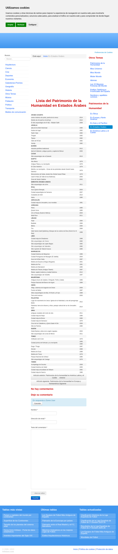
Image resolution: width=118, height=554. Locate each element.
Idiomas (93, 80)
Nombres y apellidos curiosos (98, 96)
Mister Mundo (96, 76)
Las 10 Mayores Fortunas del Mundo (98, 85)
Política (8, 105)
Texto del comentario (39, 427)
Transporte (9, 108)
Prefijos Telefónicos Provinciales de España (100, 90)
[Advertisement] (17, 151)
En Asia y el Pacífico (98, 123)
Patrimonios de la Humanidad (97, 64)
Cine (7, 72)
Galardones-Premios (14, 83)
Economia (9, 79)
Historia (8, 90)
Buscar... (8, 55)
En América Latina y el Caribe (99, 132)
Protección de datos (104, 549)
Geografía (9, 87)
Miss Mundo (95, 73)
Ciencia (8, 68)
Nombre (34, 410)
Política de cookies (87, 549)
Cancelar (37, 403)
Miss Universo (96, 69)
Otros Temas (10, 94)
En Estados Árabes (98, 127)
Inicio (75, 549)
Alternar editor (38, 493)
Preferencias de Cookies (104, 52)
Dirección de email (38, 419)
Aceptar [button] (10, 25)
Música (8, 97)
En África (94, 114)
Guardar (35, 498)
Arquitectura (10, 65)
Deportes (9, 76)
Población (9, 101)
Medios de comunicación (15, 112)
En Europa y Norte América (98, 118)
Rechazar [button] (21, 25)
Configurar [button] (32, 25)
